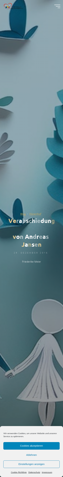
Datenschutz (34, 472)
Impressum (47, 472)
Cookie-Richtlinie (19, 472)
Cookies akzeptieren (31, 445)
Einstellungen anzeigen (31, 464)
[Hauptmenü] (57, 6)
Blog (23, 214)
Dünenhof (35, 214)
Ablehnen (31, 454)
